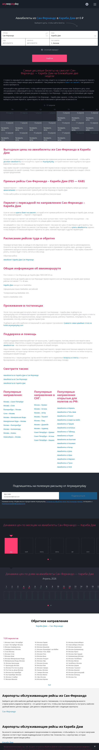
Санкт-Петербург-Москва (14, 645)
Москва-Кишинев (43, 647)
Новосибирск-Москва (76, 645)
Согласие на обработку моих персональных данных (64, 502)
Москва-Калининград (75, 649)
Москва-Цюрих (73, 665)
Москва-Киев (9, 656)
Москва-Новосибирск (76, 642)
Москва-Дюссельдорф (76, 672)
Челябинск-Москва (75, 663)
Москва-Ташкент (74, 668)
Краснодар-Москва (12, 665)
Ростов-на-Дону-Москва (14, 670)
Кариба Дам (7, 742)
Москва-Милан (73, 661)
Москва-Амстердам (75, 654)
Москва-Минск (42, 675)
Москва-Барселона (74, 647)
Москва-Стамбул (12, 677)
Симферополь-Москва (13, 649)
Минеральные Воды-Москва (15, 661)
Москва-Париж (42, 642)
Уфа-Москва (41, 677)
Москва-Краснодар (12, 663)
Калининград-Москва (75, 656)
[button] (48, 559)
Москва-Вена (41, 656)
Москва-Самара (42, 668)
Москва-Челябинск (75, 659)
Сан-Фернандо (9, 711)
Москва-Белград (74, 675)
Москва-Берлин (42, 679)
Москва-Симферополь (13, 647)
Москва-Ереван (42, 645)
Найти (49, 58)
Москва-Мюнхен (11, 679)
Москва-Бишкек (74, 670)
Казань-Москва (42, 670)
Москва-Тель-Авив (43, 652)
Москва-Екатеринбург (13, 672)
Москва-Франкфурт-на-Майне (47, 649)
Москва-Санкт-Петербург (14, 642)
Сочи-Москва (9, 652)
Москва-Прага (73, 652)
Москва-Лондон (42, 659)
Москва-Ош (72, 677)
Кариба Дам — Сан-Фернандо (49, 626)
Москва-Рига (41, 654)
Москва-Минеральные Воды (15, 659)
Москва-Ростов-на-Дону (14, 668)
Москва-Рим (41, 665)
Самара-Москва (42, 672)
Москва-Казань (42, 663)
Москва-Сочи (9, 654)
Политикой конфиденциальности (13, 504)
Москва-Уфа (41, 661)
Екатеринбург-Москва (13, 675)
